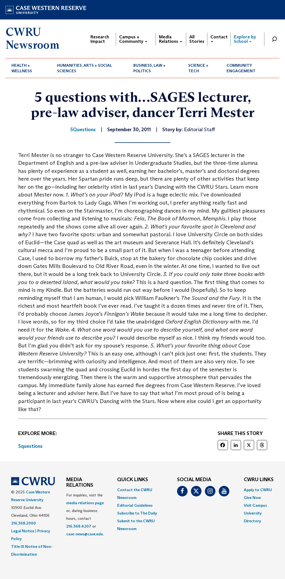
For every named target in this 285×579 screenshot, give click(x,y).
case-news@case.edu (84, 533)
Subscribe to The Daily (137, 513)
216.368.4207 (78, 526)
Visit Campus (255, 505)
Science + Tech (198, 68)
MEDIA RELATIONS (79, 482)
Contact (219, 38)
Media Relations (170, 39)
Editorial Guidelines (135, 505)
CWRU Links (259, 480)
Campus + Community (133, 39)
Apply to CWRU (258, 489)
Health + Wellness (21, 68)
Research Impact (99, 39)
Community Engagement (241, 68)
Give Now (252, 497)
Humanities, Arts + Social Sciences (84, 68)
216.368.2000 (23, 523)
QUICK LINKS (132, 480)
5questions (30, 446)
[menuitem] (28, 68)
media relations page (85, 502)
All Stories (196, 39)
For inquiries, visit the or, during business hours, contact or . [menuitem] (85, 514)
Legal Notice (22, 530)
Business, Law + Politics (149, 68)
